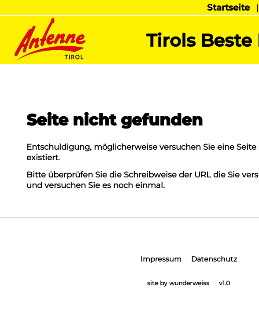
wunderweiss (189, 283)
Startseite (228, 7)
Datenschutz (214, 259)
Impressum (161, 259)
